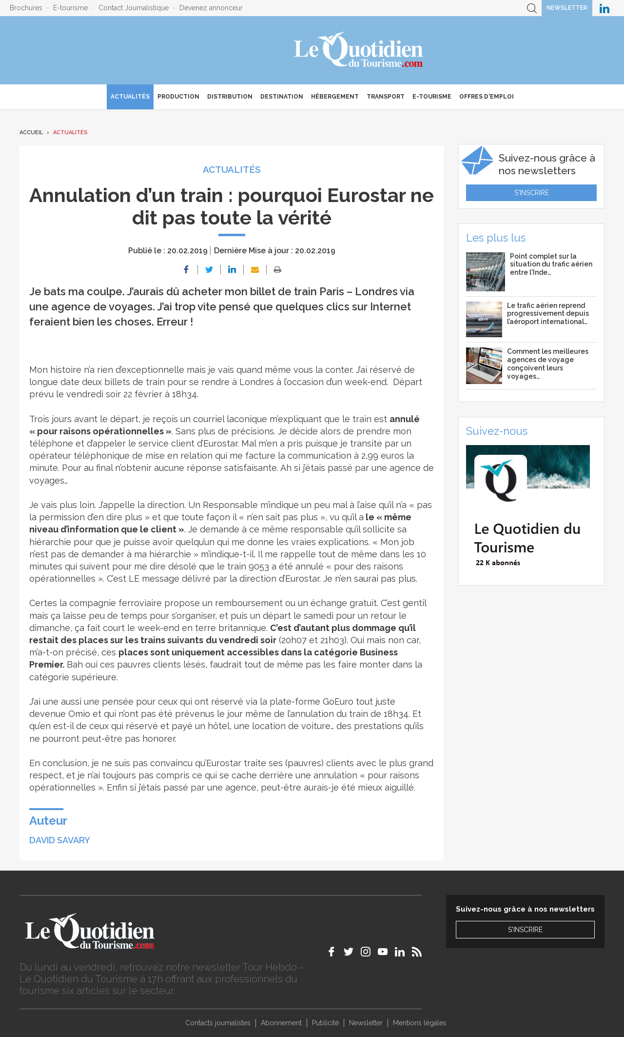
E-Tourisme (431, 96)
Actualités (130, 96)
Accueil (31, 132)
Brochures (26, 8)
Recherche (532, 8)
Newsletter (566, 7)
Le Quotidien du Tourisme (359, 50)
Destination (281, 96)
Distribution (230, 96)
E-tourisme (70, 8)
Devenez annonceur (211, 8)
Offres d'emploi (486, 96)
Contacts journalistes (218, 1023)
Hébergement (335, 96)
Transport (386, 96)
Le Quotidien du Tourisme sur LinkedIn (604, 8)
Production (178, 96)
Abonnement (281, 1023)
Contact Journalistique (133, 8)
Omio (79, 714)
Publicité (325, 1023)
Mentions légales (420, 1023)
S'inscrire (531, 193)
